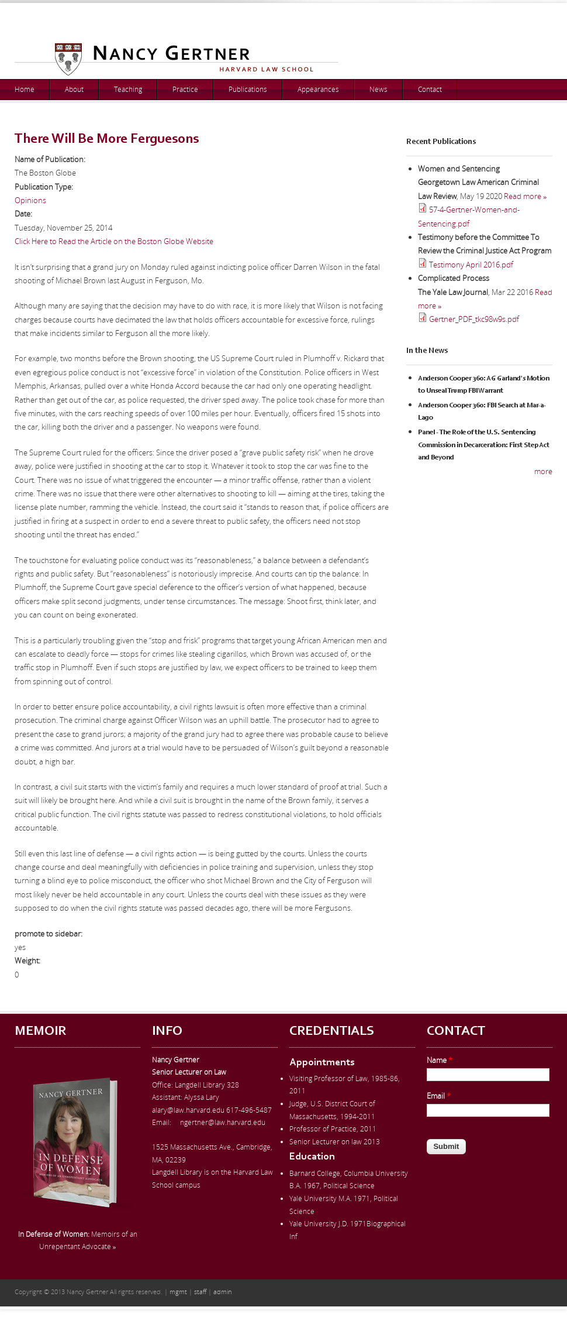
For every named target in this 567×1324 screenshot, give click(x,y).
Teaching (128, 89)
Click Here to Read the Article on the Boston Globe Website (114, 241)
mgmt (178, 1291)
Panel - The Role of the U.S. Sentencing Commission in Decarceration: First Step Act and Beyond (483, 445)
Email (439, 1095)
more (543, 471)
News (378, 89)
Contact (430, 89)
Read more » (525, 196)
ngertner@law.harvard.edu (222, 1122)
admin (222, 1291)
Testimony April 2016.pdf (471, 264)
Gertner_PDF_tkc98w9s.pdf (474, 319)
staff (200, 1291)
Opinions (30, 200)
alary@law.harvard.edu (188, 1110)
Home (24, 89)
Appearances (318, 89)
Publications (248, 89)
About (74, 89)
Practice (185, 89)
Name (439, 1060)
